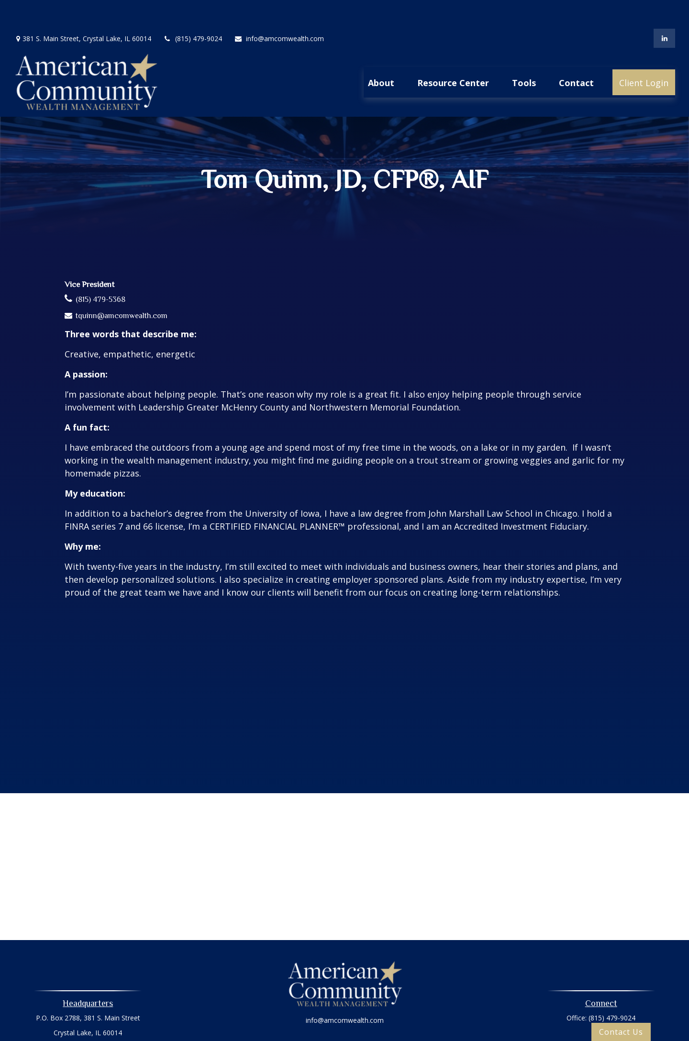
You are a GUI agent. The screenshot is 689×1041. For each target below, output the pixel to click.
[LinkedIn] (664, 9)
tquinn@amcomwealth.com (121, 287)
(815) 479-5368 (100, 270)
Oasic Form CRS (345, 1035)
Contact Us (621, 1032)
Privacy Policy (344, 1018)
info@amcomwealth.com (279, 9)
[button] (381, 53)
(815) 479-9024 (192, 9)
